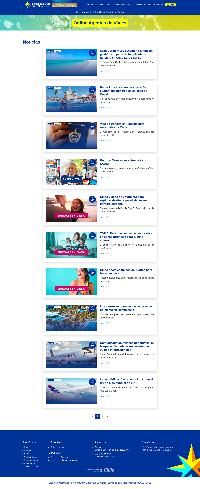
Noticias (138, 5)
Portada (89, 5)
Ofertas (108, 5)
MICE (129, 5)
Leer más (104, 71)
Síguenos (158, 5)
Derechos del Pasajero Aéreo (64, 460)
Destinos (99, 5)
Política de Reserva (59, 457)
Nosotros (148, 5)
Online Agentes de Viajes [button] (100, 22)
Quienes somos (57, 447)
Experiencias (119, 5)
